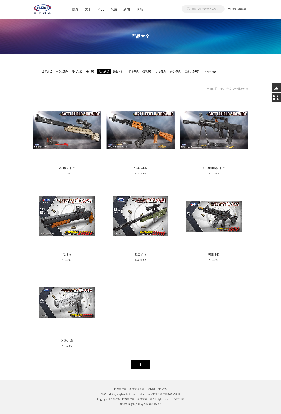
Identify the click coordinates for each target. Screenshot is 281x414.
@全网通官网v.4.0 (151, 404)
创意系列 (147, 71)
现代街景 (77, 71)
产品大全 (232, 88)
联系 (139, 9)
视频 (114, 9)
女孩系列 (161, 71)
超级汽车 (118, 71)
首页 (75, 9)
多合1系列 (175, 71)
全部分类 (47, 71)
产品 (101, 9)
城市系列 (90, 71)
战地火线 (104, 71)
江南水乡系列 (192, 71)
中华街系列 (62, 71)
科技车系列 (132, 71)
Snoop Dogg (209, 71)
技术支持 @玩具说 (130, 404)
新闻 (126, 9)
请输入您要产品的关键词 (205, 9)
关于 (88, 9)
